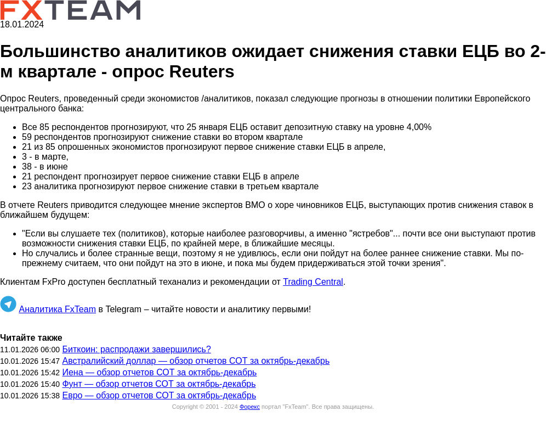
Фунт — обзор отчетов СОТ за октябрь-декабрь (158, 383)
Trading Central (313, 281)
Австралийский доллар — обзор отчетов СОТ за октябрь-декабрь (195, 360)
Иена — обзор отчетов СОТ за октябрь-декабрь (159, 372)
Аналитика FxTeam (57, 309)
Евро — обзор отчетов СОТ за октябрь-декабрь (159, 395)
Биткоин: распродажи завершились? (136, 349)
